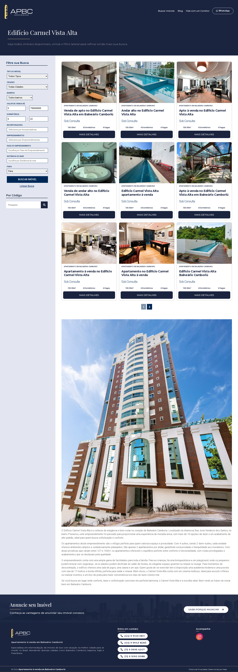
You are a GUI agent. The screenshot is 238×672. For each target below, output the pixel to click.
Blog (180, 11)
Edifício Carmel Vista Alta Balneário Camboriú (197, 273)
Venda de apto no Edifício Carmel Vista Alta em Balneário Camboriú (88, 112)
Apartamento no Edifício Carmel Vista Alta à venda (144, 273)
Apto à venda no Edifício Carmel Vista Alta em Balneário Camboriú (203, 192)
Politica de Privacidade (198, 669)
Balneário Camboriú (88, 106)
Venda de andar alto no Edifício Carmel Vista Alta (86, 192)
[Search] (44, 204)
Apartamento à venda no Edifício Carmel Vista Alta (88, 273)
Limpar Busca (27, 186)
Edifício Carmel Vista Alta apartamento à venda (140, 192)
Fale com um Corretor (197, 11)
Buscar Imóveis (166, 11)
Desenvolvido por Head (217, 669)
